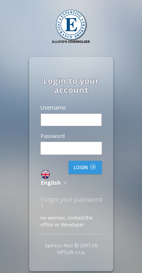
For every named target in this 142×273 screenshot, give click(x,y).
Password (53, 136)
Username (53, 107)
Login (84, 167)
